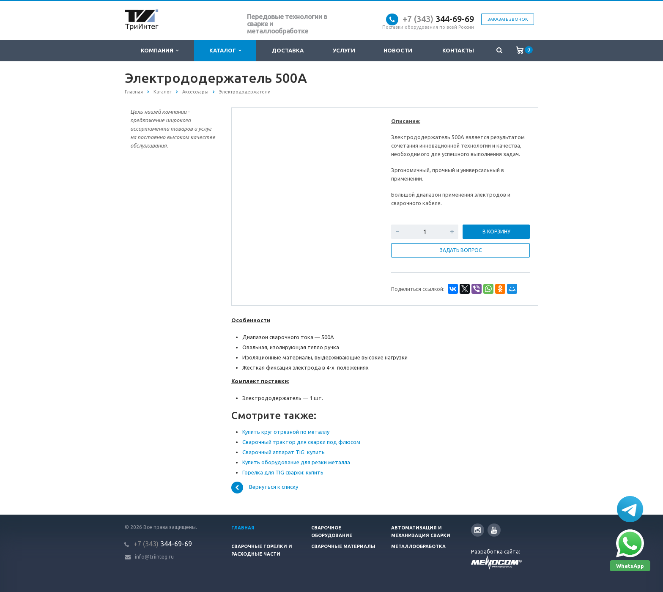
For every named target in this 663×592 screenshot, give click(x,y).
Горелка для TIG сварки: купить (282, 472)
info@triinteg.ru (154, 556)
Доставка (287, 50)
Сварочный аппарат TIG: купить (283, 452)
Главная (243, 527)
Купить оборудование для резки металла (296, 462)
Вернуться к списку (264, 487)
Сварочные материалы (343, 546)
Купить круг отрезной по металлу (285, 432)
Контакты (458, 50)
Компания (159, 50)
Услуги (344, 50)
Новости (398, 50)
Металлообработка (418, 546)
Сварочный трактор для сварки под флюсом (301, 442)
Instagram (477, 530)
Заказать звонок (508, 19)
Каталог (225, 50)
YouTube (494, 530)
